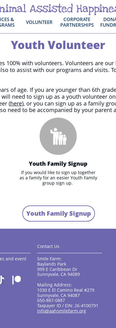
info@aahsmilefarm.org (61, 311)
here (16, 103)
